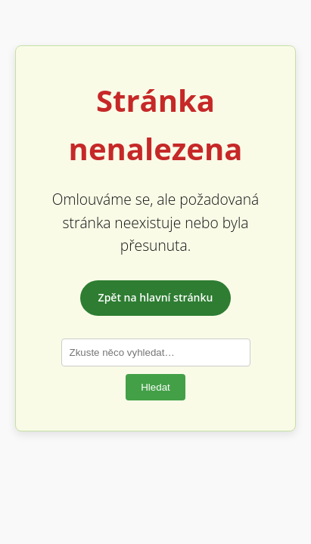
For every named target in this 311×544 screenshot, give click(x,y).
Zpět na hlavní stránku (155, 297)
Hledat (155, 387)
